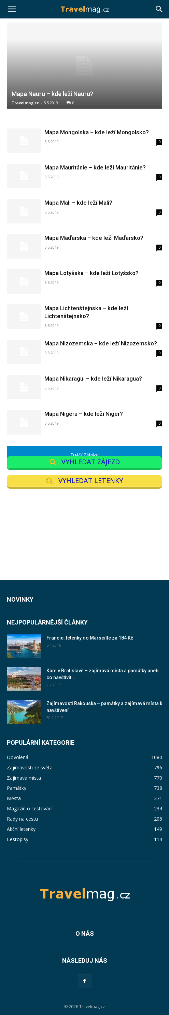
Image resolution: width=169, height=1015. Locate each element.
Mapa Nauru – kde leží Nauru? (52, 93)
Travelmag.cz (25, 102)
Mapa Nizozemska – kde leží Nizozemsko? (100, 343)
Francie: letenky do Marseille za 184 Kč (89, 638)
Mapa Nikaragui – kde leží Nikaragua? (93, 378)
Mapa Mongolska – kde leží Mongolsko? (96, 132)
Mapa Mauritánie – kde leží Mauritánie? (95, 167)
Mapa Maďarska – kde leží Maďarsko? (93, 237)
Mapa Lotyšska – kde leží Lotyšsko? (91, 273)
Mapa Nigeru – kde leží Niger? (83, 413)
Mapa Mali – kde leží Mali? (78, 202)
